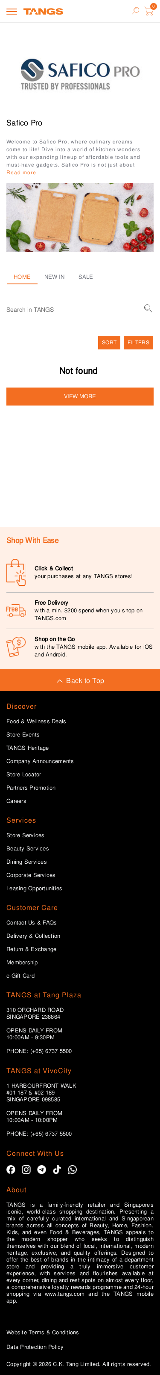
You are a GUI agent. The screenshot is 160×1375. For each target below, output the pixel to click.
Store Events (23, 734)
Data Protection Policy (35, 1347)
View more (80, 396)
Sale (86, 276)
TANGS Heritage (27, 748)
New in (54, 276)
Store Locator (23, 774)
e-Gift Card (20, 975)
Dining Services (26, 862)
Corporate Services (31, 875)
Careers (16, 801)
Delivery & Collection (33, 936)
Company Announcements (40, 761)
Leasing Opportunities (34, 888)
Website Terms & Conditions (42, 1332)
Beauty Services (27, 848)
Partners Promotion (31, 787)
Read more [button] (21, 172)
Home (22, 276)
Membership (22, 962)
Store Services (25, 835)
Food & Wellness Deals (36, 721)
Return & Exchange (31, 949)
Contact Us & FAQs (31, 922)
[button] (80, 217)
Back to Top (79, 680)
